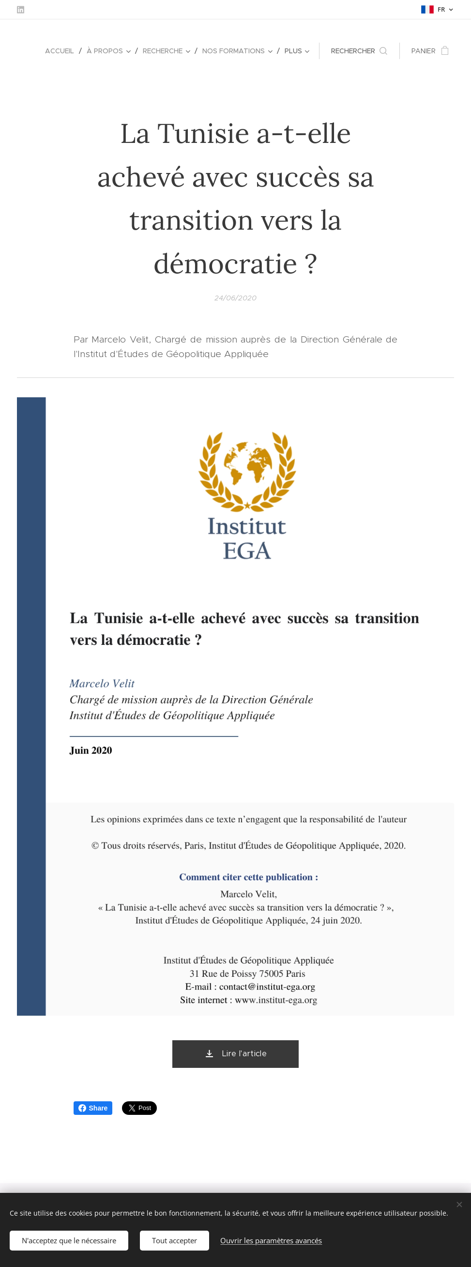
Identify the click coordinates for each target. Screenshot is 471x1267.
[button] (359, 51)
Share (93, 1108)
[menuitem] (62, 51)
